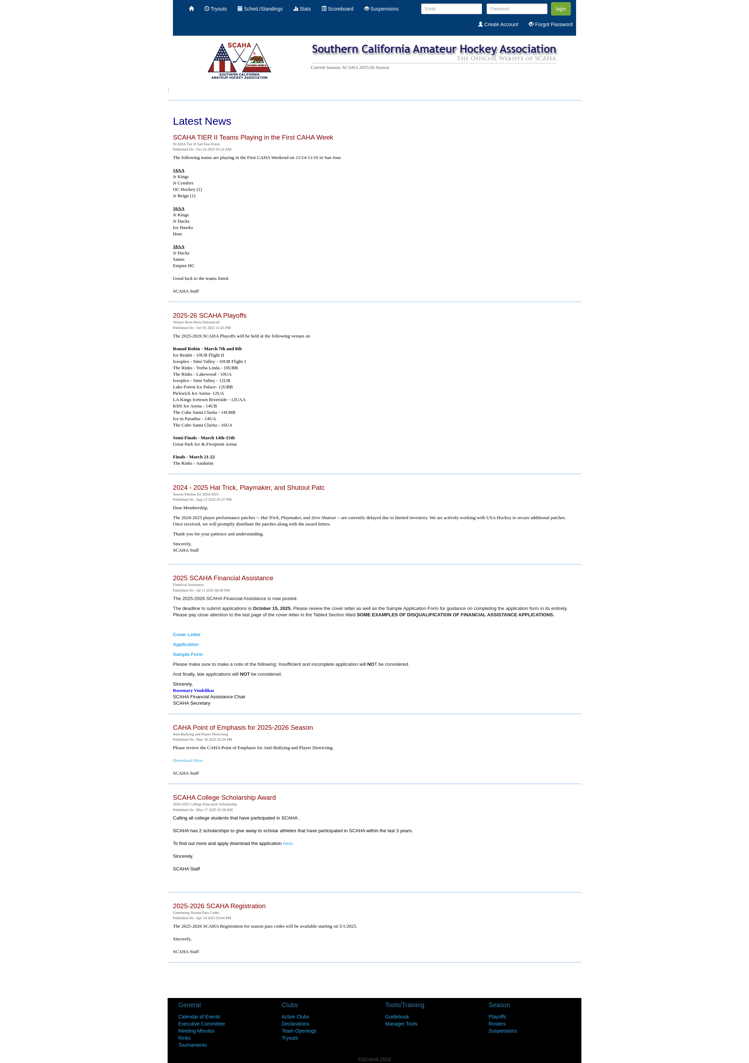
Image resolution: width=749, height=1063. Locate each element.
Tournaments (192, 1045)
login (561, 9)
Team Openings (299, 1031)
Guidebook (397, 1017)
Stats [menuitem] (302, 9)
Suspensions (503, 1031)
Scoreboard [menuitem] (337, 9)
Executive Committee (201, 1024)
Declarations (295, 1024)
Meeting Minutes (196, 1031)
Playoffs (497, 1017)
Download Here (188, 760)
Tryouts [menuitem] (215, 9)
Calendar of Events (199, 1017)
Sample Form (188, 654)
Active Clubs (295, 1017)
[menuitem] (191, 9)
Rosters (497, 1024)
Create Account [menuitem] (498, 24)
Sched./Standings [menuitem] (260, 9)
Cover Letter (187, 634)
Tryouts (290, 1038)
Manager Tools (401, 1024)
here (287, 843)
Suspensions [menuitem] (381, 9)
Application (186, 644)
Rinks (184, 1038)
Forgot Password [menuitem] (551, 24)
